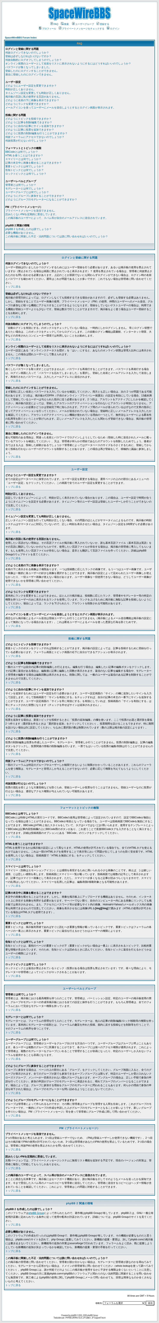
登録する (103, 24)
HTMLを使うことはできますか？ (24, 155)
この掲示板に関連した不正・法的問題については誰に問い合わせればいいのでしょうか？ (56, 236)
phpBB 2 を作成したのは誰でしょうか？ (28, 229)
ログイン (113, 28)
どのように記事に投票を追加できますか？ (29, 129)
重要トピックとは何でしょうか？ (24, 166)
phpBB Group (36, 1213)
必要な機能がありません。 (20, 232)
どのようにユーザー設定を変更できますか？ (31, 85)
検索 (65, 24)
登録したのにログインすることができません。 (32, 70)
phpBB (73, 1315)
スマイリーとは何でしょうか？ (23, 159)
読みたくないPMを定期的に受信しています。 (31, 214)
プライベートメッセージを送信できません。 (31, 210)
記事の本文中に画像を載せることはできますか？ (33, 162)
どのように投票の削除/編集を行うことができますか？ (36, 133)
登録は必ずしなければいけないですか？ (28, 56)
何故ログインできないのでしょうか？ (27, 52)
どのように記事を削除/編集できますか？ (28, 122)
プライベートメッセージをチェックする (81, 28)
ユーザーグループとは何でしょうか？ (27, 192)
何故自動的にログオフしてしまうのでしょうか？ (33, 59)
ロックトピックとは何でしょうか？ (25, 173)
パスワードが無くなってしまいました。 (28, 67)
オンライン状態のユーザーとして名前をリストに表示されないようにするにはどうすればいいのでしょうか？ (68, 63)
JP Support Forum (99, 1318)
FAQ (54, 24)
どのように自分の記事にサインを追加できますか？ (34, 126)
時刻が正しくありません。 (20, 89)
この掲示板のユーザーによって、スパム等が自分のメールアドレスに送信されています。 (56, 217)
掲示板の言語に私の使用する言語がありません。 (33, 96)
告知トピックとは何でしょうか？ (24, 170)
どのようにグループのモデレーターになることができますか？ (41, 199)
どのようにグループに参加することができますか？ (34, 195)
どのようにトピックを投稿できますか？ (28, 118)
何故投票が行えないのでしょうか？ (25, 140)
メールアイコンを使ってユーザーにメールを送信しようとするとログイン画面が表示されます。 (60, 107)
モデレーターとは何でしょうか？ (24, 188)
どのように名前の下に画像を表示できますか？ (32, 100)
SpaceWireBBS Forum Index (21, 37)
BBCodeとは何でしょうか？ (21, 151)
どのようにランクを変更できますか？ (27, 103)
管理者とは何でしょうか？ (20, 184)
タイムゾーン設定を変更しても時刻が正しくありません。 (38, 92)
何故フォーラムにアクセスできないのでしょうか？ (34, 137)
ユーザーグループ (83, 24)
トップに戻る (13, 286)
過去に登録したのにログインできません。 (29, 74)
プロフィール (47, 28)
